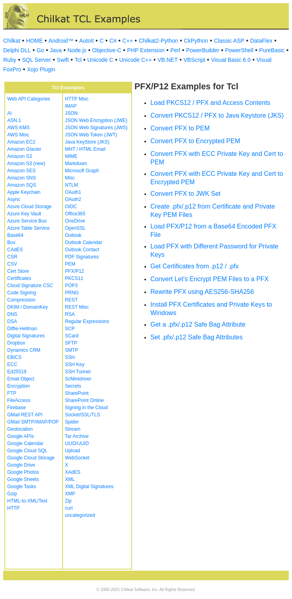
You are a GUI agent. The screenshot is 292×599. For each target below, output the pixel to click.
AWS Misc (18, 135)
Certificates (19, 278)
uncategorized (80, 515)
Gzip (12, 494)
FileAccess (18, 400)
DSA (12, 321)
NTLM (71, 185)
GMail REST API (24, 415)
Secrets (73, 386)
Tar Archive (77, 436)
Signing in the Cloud (86, 407)
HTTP (13, 508)
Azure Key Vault (24, 214)
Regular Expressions (87, 321)
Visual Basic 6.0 (231, 60)
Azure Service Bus (27, 221)
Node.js (76, 50)
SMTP (71, 350)
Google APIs (20, 436)
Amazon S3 (19, 156)
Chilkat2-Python (158, 40)
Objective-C (106, 50)
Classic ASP (229, 40)
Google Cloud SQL (27, 450)
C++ (127, 40)
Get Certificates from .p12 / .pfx (194, 266)
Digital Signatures (26, 336)
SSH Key (75, 364)
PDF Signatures (82, 257)
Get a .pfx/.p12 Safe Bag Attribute (197, 324)
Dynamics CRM (23, 350)
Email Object (20, 379)
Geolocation (20, 429)
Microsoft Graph (82, 170)
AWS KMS (18, 127)
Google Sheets (23, 479)
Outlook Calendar (83, 242)
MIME (71, 156)
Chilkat (11, 40)
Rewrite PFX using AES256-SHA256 (202, 291)
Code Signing (21, 293)
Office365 (75, 214)
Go (40, 50)
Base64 (15, 235)
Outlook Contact (82, 249)
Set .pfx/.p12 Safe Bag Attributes (196, 337)
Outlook (73, 235)
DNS (12, 314)
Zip (68, 501)
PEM (70, 264)
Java (56, 50)
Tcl (78, 60)
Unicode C (100, 60)
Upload (72, 450)
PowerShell (239, 50)
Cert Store (18, 271)
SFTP (71, 343)
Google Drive (21, 465)
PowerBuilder (202, 50)
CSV (12, 264)
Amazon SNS (21, 178)
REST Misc (77, 307)
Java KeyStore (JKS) (87, 142)
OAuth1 (73, 192)
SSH (70, 357)
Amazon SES (21, 170)
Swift (63, 60)
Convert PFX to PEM (180, 128)
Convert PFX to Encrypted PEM (195, 141)
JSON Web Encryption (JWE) (96, 120)
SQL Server (36, 60)
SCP (70, 328)
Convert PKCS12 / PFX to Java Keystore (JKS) (217, 115)
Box (11, 242)
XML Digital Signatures (89, 486)
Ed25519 (16, 371)
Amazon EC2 (21, 142)
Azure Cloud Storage (29, 206)
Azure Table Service (28, 228)
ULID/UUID (77, 443)
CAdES (15, 249)
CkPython (196, 40)
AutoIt (86, 40)
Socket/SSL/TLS (82, 415)
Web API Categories (28, 99)
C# (112, 40)
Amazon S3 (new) (26, 163)
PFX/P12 (74, 271)
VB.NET (168, 60)
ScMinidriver (78, 379)
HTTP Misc (77, 99)
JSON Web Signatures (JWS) (96, 127)
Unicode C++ (135, 60)
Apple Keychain (23, 192)
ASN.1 (14, 120)
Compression (21, 300)
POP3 (71, 285)
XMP (70, 494)
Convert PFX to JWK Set (185, 193)
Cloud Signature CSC (30, 285)
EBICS (14, 357)
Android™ (61, 40)
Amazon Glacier (24, 149)
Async (13, 199)
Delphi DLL (17, 50)
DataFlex (261, 40)
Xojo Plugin (41, 69)
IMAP (71, 106)
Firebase (16, 407)
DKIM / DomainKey (27, 307)
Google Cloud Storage (31, 458)
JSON (71, 113)
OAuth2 (73, 199)
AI (9, 113)
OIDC (71, 206)
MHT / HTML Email (85, 149)
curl (69, 508)
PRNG (72, 293)
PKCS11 (74, 278)
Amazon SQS (21, 185)
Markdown (76, 163)
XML (70, 479)
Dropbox (16, 343)
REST (71, 300)
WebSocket (77, 458)
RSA (70, 314)
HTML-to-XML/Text (27, 501)
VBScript (194, 60)
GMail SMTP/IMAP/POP (33, 422)
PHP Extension (146, 50)
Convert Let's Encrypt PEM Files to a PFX (209, 279)
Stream (73, 429)
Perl (175, 50)
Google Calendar (25, 443)
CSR (12, 257)
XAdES (73, 472)
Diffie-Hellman (22, 328)
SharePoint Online (84, 400)
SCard (72, 336)
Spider (72, 422)
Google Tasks (21, 486)
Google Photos (23, 472)
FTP (11, 393)
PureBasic (272, 50)
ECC (12, 364)
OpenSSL (75, 228)
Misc (70, 178)
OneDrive (75, 221)
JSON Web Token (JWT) (91, 135)
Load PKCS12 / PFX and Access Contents (210, 102)
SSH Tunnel (78, 371)
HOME (34, 40)
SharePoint (77, 393)
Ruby (9, 60)
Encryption (18, 386)
